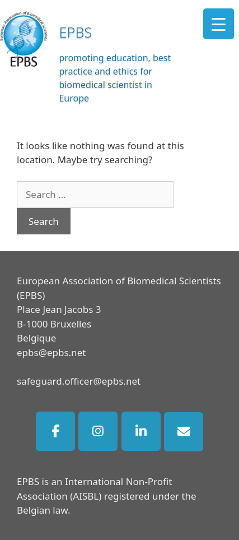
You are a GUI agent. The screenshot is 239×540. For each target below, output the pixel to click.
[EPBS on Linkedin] (141, 431)
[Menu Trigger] (218, 23)
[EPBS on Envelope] (183, 431)
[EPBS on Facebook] (55, 431)
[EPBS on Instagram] (98, 431)
